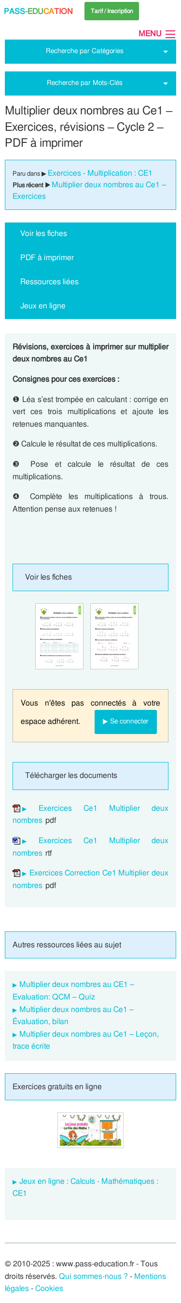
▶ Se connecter (126, 721)
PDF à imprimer (47, 258)
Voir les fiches (43, 233)
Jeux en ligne (43, 306)
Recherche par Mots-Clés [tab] (85, 82)
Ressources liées (49, 282)
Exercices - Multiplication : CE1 (100, 173)
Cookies (49, 1288)
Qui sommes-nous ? (93, 1276)
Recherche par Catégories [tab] (85, 51)
